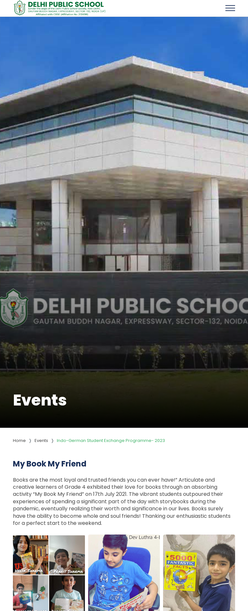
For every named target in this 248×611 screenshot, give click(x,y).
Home (19, 440)
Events (41, 440)
